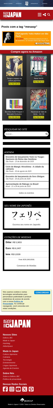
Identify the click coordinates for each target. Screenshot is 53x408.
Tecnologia (7, 360)
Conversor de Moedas (26, 266)
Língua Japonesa (10, 365)
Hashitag (6, 343)
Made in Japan (9, 340)
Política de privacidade (12, 379)
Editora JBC (8, 338)
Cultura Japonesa (10, 354)
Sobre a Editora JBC (11, 376)
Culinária (6, 357)
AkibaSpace (8, 346)
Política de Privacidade (13, 302)
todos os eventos (26, 193)
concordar (42, 292)
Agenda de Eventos (11, 368)
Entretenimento (9, 363)
